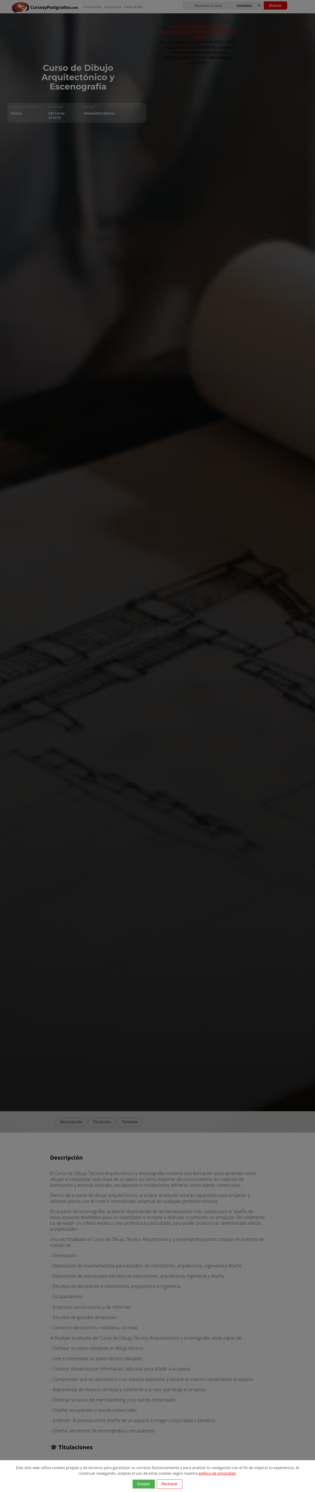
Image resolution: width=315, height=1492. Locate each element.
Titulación (102, 1122)
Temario (130, 1122)
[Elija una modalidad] (254, 5)
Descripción (71, 1122)
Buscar (275, 5)
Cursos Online (92, 7)
